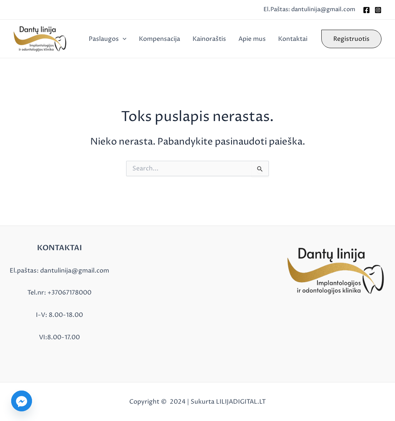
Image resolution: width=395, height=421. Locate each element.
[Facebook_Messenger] (21, 401)
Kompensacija (159, 39)
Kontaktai (292, 39)
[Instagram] (378, 10)
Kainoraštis (209, 39)
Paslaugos (108, 39)
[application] (123, 39)
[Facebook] (366, 10)
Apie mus (252, 39)
